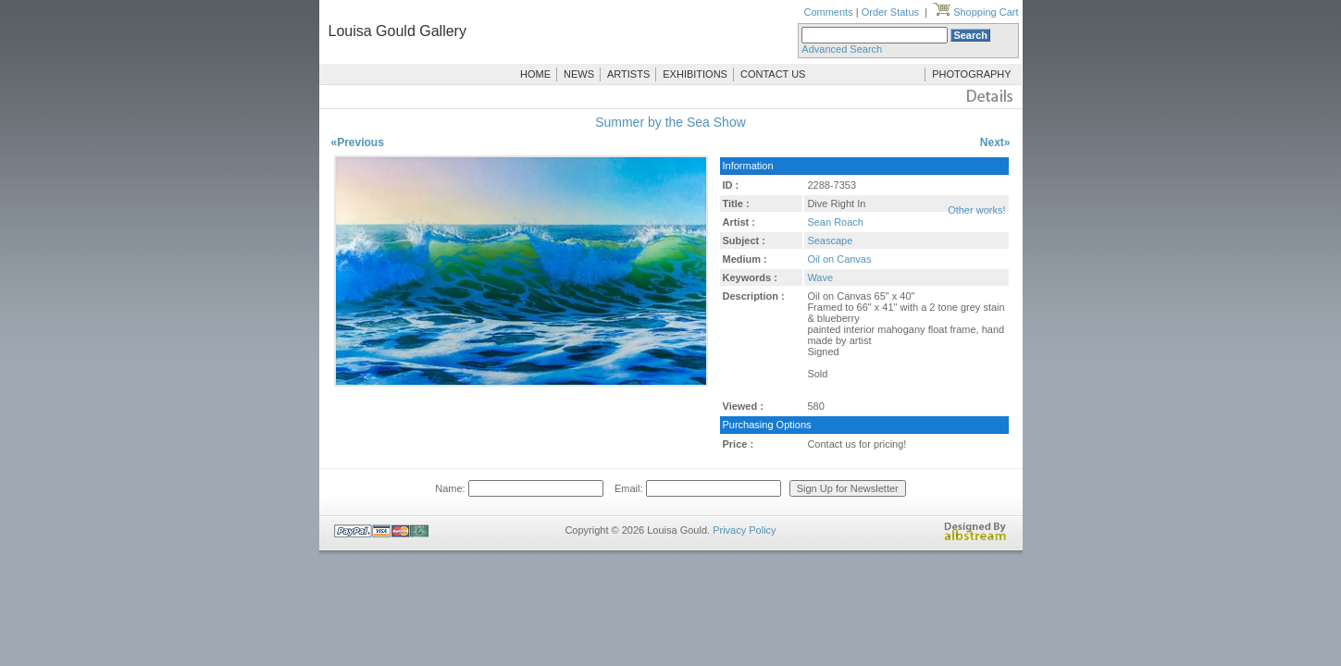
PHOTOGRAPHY (971, 74)
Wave (820, 277)
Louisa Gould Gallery (397, 31)
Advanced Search (841, 49)
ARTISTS (628, 74)
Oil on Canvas (839, 259)
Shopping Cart (975, 12)
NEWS (579, 74)
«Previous (357, 142)
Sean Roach (835, 222)
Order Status (890, 12)
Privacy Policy (744, 530)
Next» (995, 142)
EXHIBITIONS (695, 74)
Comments (827, 12)
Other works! (976, 210)
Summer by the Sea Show (670, 122)
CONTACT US (773, 74)
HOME (535, 74)
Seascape (829, 240)
